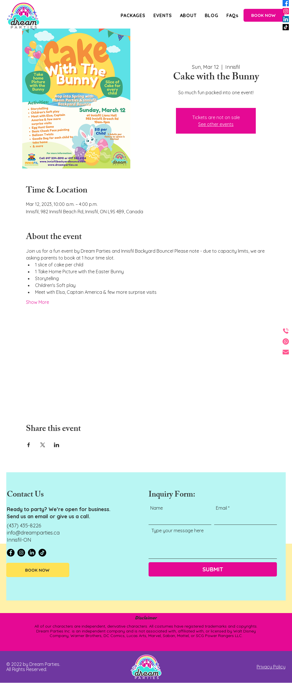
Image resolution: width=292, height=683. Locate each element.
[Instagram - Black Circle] (21, 553)
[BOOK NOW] (264, 15)
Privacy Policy (271, 667)
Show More (37, 302)
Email (221, 508)
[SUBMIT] (213, 569)
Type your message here (177, 530)
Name (156, 508)
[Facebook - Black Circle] (11, 553)
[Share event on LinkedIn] (56, 445)
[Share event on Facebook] (28, 445)
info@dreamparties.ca (33, 532)
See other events (216, 124)
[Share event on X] (42, 445)
